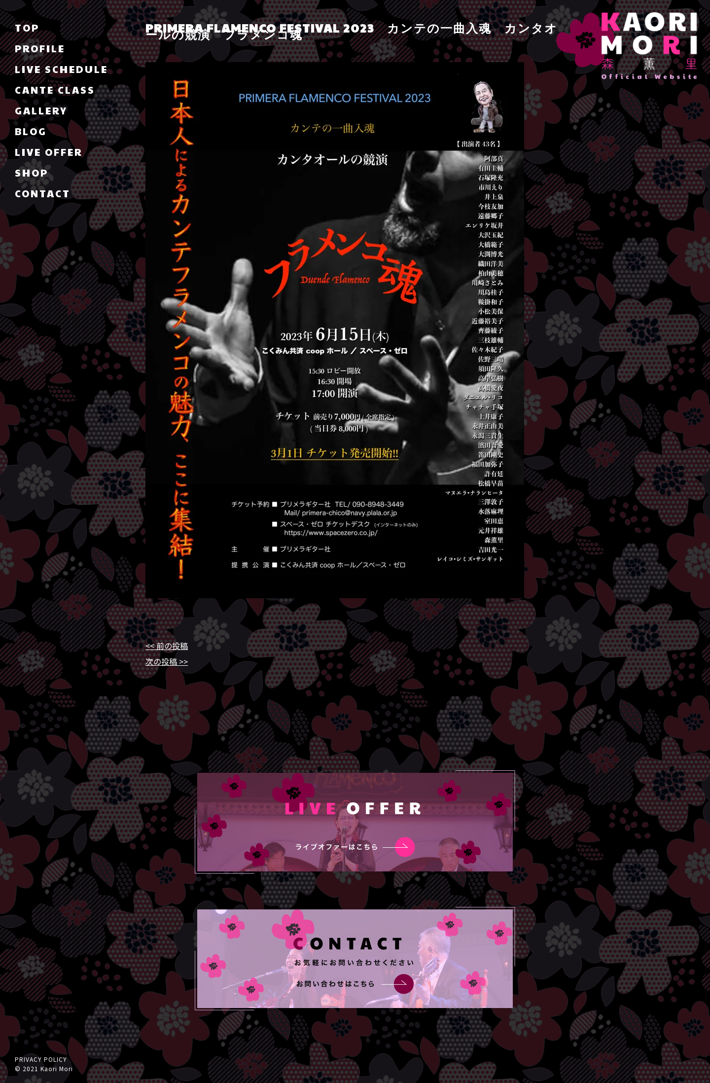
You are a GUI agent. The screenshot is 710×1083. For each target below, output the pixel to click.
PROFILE (40, 48)
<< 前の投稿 (166, 645)
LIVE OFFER (48, 152)
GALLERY (41, 110)
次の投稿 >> (166, 661)
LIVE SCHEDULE (61, 69)
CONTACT (43, 193)
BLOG (31, 131)
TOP (27, 28)
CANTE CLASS (55, 90)
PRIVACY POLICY (41, 1059)
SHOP (31, 173)
